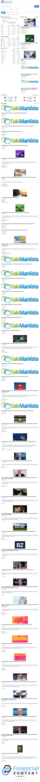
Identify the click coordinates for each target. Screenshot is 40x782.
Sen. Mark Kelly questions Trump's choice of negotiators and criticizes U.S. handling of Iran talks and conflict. (20, 703)
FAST (4, 670)
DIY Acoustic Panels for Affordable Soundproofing (11, 330)
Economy (4, 449)
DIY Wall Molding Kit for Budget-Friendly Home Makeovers (12, 363)
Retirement (4, 227)
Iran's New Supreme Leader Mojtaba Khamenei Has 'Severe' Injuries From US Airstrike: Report (19, 496)
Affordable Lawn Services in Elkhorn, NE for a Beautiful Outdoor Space (14, 145)
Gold (2, 31)
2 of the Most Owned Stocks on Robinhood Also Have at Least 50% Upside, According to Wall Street (18, 178)
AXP (4, 135)
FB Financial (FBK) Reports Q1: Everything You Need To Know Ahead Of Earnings (16, 624)
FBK (4, 633)
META (4, 380)
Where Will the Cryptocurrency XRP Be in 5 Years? (29, 60)
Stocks (8, 12)
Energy (2, 54)
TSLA (4, 400)
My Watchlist (11, 9)
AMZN (6, 431)
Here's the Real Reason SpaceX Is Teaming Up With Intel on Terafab (29, 27)
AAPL (4, 431)
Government (7, 449)
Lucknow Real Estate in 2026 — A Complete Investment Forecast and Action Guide (17, 264)
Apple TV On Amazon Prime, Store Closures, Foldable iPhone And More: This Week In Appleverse (19, 423)
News (6, 14)
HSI (3, 44)
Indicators (17, 9)
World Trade (10, 449)
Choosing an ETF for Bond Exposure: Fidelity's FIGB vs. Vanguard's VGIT (29, 43)
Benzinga (3, 398)
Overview (3, 14)
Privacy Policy (23, 773)
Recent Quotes (4, 9)
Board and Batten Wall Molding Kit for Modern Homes (11, 317)
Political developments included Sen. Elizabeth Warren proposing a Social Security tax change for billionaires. (20, 464)
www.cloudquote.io (27, 771)
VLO (6, 202)
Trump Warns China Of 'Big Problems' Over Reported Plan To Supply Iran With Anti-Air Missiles (19, 716)
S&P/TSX (4, 45)
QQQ (2, 29)
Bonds (4, 166)
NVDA (5, 352)
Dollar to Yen (10, 100)
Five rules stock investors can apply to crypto (9, 753)
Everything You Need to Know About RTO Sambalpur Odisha (12, 291)
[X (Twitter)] (16, 776)
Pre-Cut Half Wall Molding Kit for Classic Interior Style (11, 304)
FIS (5, 167)
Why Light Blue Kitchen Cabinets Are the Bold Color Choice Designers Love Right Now (17, 410)
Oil (1, 32)
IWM (4, 352)
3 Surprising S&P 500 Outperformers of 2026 (10, 197)
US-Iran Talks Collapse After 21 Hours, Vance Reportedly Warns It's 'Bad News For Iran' (17, 569)
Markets (3, 12)
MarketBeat (4, 200)
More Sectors (16, 48)
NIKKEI (4, 42)
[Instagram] (24, 776)
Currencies (9, 14)
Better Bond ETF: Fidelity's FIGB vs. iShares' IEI (10, 158)
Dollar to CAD (29, 100)
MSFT (4, 614)
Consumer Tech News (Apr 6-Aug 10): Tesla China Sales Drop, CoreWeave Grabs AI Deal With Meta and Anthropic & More (19, 391)
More (18, 36)
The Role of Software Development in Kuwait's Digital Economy (13, 278)
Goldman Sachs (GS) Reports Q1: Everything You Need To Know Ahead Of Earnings (16, 643)
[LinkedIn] (21, 776)
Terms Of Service (29, 773)
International (13, 14)
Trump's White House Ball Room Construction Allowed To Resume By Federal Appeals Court (18, 531)
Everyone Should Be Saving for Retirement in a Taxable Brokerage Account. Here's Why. (18, 223)
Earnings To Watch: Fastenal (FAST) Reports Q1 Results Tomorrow (13, 661)
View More (36, 103)
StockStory (4, 631)
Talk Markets (23, 92)
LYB (5, 202)
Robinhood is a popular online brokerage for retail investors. (12, 182)
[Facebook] (19, 776)
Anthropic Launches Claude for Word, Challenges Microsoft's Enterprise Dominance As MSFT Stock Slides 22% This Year (19, 605)
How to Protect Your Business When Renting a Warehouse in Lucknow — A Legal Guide (29, 89)
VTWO (7, 352)
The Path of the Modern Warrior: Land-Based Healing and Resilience (29, 75)
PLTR (5, 651)
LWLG (4, 221)
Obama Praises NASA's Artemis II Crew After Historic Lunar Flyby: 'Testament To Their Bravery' (19, 681)
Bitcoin (2, 34)
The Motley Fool (4, 134)
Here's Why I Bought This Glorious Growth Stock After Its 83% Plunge (14, 230)
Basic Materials (3, 51)
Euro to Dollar (10, 97)
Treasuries (17, 14)
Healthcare (2, 57)
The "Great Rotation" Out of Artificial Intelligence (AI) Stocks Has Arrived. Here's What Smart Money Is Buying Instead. (19, 245)
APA (4, 202)
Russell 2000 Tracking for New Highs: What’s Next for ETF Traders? (14, 343)
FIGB (4, 167)
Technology (3, 60)
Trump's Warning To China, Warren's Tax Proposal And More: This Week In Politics (17, 460)
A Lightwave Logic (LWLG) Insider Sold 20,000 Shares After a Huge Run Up (15, 212)
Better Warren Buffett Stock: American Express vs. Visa (12, 131)
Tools (17, 12)
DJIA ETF (2, 26)
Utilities (2, 63)
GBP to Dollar (29, 97)
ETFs (12, 12)
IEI (6, 167)
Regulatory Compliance (5, 220)
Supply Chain (4, 669)
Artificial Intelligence (5, 399)
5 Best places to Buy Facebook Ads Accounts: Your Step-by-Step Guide (15, 376)
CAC (3, 41)
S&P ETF (2, 28)
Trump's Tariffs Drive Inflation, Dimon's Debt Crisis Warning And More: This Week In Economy (19, 441)
